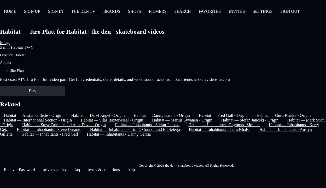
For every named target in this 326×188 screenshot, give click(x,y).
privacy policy (55, 169)
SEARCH (182, 11)
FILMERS (158, 11)
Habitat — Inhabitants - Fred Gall (49, 134)
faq (77, 169)
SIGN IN (55, 11)
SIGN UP (32, 11)
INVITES (237, 11)
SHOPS (134, 11)
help (131, 169)
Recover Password (19, 169)
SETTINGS (263, 11)
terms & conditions (104, 169)
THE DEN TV (83, 11)
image (5, 42)
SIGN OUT (290, 11)
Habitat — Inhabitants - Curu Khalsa (220, 129)
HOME (10, 11)
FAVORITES (210, 11)
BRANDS (111, 11)
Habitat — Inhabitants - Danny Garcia (119, 134)
